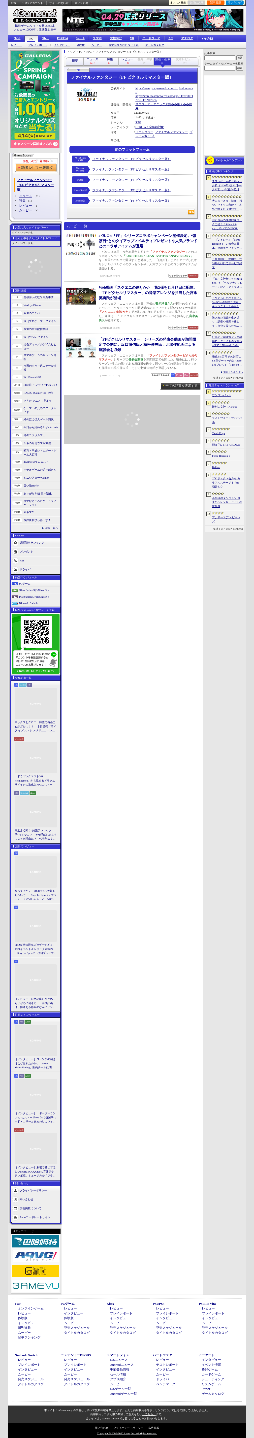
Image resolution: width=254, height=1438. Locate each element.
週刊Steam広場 (32, 376)
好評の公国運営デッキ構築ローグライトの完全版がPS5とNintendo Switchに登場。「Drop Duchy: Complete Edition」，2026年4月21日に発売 (227, 341)
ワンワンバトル (221, 395)
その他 (206, 1389)
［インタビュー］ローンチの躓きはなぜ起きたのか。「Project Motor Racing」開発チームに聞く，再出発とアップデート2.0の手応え (35, 1064)
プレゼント (26, 551)
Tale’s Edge (218, 433)
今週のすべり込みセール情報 (40, 367)
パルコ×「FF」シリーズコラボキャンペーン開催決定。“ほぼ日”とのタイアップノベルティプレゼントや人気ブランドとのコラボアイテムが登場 (148, 241)
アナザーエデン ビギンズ (226, 519)
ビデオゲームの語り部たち (40, 469)
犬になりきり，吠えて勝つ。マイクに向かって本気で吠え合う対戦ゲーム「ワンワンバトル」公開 (227, 205)
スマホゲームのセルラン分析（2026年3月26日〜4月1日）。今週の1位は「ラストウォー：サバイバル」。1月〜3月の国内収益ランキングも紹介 (227, 186)
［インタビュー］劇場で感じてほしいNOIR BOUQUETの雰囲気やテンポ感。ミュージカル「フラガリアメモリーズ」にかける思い (35, 1172)
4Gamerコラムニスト (36, 461)
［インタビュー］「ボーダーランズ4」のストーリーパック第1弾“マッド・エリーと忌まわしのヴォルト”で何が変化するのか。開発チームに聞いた (36, 1118)
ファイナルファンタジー (171, 132)
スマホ (97, 38)
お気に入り (196, 2)
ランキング (235, 2)
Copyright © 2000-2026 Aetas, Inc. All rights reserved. (127, 1433)
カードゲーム (211, 1374)
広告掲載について (30, 1208)
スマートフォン (118, 1355)
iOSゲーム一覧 (120, 1389)
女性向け (116, 38)
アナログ (187, 38)
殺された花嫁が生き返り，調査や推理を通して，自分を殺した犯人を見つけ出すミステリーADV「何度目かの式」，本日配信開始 (227, 322)
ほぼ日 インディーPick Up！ (41, 384)
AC (170, 38)
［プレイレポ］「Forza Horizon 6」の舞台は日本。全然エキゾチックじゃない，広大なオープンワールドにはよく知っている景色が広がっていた (227, 244)
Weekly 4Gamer (32, 305)
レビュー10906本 (24, 29)
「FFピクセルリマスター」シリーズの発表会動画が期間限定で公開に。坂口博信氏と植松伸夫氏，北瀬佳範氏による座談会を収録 (147, 344)
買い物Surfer (31, 485)
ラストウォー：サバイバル (227, 420)
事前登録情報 (119, 1369)
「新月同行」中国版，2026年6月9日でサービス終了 (227, 263)
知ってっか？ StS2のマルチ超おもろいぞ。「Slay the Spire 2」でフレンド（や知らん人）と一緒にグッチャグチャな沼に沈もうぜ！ (36, 895)
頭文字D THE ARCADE (226, 444)
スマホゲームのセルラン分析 (40, 357)
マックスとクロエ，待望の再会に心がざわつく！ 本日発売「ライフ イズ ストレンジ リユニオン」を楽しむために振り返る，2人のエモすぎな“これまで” (35, 727)
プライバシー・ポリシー (128, 1427)
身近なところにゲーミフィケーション (40, 503)
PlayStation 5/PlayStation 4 (34, 596)
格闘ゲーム (210, 1369)
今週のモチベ (32, 313)
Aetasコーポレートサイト (35, 1216)
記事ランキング (29, 1337)
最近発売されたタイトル (124, 45)
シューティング (213, 1379)
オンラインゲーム (31, 1308)
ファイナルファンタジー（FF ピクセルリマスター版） (131, 159)
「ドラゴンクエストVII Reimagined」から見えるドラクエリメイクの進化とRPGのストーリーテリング (35, 781)
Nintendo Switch (28, 603)
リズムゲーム (211, 1384)
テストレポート (167, 1365)
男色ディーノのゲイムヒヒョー (40, 346)
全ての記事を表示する (181, 386)
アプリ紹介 (118, 1379)
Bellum (216, 467)
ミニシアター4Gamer (36, 477)
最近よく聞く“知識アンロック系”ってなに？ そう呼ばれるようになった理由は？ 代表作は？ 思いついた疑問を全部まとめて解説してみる (36, 835)
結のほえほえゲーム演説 (39, 419)
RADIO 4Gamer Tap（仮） (39, 392)
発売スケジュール (77, 1328)
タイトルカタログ (77, 1333)
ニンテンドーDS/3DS (76, 1355)
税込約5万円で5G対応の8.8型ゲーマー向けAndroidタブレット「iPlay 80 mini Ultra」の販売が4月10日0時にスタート (227, 361)
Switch (80, 38)
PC (31, 38)
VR (132, 38)
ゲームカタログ (154, 45)
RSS (13, 2)
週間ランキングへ (233, 372)
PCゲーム (25, 583)
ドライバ (25, 569)
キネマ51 (29, 512)
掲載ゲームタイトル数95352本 (35, 26)
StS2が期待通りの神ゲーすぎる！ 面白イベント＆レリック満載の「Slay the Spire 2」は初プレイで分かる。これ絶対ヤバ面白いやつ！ (36, 949)
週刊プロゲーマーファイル (40, 321)
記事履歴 (215, 2)
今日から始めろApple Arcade (41, 427)
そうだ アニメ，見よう (38, 400)
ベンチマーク (165, 1384)
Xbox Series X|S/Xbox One (34, 589)
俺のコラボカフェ (34, 435)
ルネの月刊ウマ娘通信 (37, 443)
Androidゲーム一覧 (123, 1394)
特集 (22, 200)
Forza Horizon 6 (221, 455)
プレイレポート (37, 45)
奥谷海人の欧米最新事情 (39, 297)
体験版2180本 (48, 29)
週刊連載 (24, 1328)
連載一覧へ (51, 527)
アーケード (206, 1355)
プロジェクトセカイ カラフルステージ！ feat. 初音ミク (226, 482)
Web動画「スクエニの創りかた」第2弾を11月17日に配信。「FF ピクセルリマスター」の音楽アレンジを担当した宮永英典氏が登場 (148, 293)
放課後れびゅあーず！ (37, 520)
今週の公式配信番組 (36, 328)
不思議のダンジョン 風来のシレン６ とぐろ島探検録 (227, 502)
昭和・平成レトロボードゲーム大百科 (40, 452)
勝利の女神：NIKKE (224, 406)
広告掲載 (153, 1427)
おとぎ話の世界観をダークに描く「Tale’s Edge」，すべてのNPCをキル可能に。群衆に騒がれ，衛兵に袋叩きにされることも (227, 224)
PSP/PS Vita (207, 1304)
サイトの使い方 (58, 2)
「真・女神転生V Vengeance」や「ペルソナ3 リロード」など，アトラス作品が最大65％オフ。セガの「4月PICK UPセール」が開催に (227, 283)
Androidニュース (121, 1365)
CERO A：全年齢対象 (149, 127)
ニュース (25, 196)
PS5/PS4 (62, 38)
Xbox (45, 38)
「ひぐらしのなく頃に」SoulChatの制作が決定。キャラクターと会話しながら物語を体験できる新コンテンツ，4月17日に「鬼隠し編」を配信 (227, 302)
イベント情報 (211, 1365)
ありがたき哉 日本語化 (38, 493)
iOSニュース (119, 1360)
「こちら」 (149, 1414)
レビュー (16, 45)
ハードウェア (151, 38)
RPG (138, 122)
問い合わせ (81, 2)
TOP (17, 38)
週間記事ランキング (32, 542)
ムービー (96, 45)
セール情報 (118, 1374)
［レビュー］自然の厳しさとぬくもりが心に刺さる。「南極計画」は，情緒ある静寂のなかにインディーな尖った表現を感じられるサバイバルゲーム (35, 1003)
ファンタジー (144, 132)
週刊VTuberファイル (36, 336)
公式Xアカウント (32, 2)
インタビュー (62, 45)
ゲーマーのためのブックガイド (40, 410)
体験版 (81, 45)
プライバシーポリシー (33, 1190)
